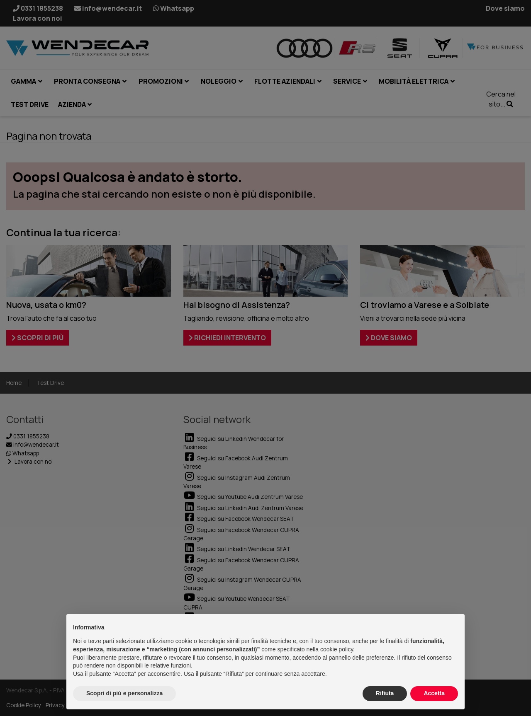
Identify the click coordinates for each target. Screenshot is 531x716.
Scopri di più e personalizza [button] (124, 693)
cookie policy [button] (336, 649)
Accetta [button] (434, 693)
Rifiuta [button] (385, 693)
